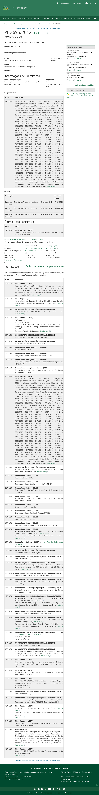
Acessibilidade (65, 3)
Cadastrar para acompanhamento (25, 28)
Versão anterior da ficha (42, 28)
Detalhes (78, 59)
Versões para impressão (55, 28)
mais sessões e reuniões (84, 85)
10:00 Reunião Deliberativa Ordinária (28, 634)
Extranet (68, 793)
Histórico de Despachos (13, 260)
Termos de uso (46, 793)
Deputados (27, 18)
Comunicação (55, 18)
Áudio (70, 59)
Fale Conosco (77, 3)
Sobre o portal (32, 793)
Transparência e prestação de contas (76, 18)
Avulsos (7, 246)
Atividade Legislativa (41, 18)
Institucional (16, 18)
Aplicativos (59, 793)
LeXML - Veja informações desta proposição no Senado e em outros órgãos (80, 95)
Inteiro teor (40, 33)
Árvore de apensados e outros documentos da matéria (24, 239)
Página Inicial (8, 24)
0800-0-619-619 (79, 772)
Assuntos (6, 18)
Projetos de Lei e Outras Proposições (39, 24)
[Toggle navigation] (95, 18)
